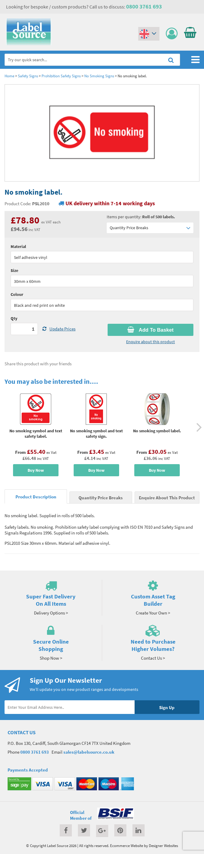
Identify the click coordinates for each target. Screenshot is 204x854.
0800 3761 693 (144, 6)
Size (14, 270)
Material (18, 246)
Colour (17, 294)
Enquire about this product (150, 341)
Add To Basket (150, 330)
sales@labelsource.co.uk (88, 752)
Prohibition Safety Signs (61, 75)
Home (9, 75)
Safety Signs (28, 75)
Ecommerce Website (126, 845)
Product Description (35, 497)
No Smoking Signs (99, 75)
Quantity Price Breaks (150, 228)
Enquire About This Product (167, 498)
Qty (14, 318)
